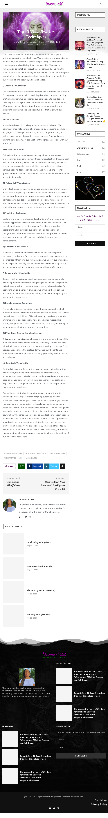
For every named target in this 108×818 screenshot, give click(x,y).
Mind (91, 172)
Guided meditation (58, 453)
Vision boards (31, 458)
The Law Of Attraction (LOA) (41, 590)
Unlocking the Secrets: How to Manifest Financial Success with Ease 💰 (96, 117)
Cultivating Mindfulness (39, 542)
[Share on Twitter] (51, 466)
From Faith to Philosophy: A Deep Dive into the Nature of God (96, 63)
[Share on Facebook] (35, 466)
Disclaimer (101, 800)
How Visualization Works (39, 566)
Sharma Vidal (30, 42)
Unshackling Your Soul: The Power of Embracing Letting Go (95, 101)
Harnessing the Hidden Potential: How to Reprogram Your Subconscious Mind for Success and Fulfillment (96, 44)
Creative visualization (13, 453)
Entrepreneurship (91, 148)
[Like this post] (23, 466)
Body (91, 160)
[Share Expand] (62, 466)
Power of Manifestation (38, 614)
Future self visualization (36, 453)
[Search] (101, 4)
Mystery (91, 142)
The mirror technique (12, 458)
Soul (91, 166)
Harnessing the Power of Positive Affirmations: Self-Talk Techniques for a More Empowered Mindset (96, 82)
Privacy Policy (99, 804)
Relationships (91, 154)
